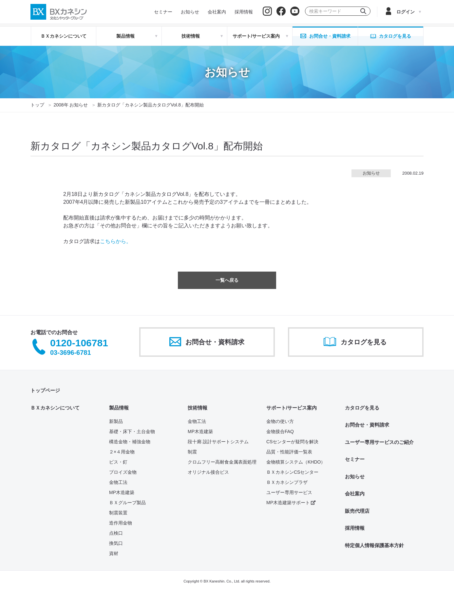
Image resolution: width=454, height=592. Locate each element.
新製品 (116, 421)
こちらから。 (115, 241)
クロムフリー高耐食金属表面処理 (222, 462)
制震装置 (118, 512)
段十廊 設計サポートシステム (218, 441)
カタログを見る (362, 408)
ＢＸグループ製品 (127, 502)
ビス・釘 (118, 462)
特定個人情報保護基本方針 (374, 545)
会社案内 (355, 493)
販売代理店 (357, 511)
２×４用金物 (122, 451)
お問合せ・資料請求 (367, 425)
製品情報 (119, 408)
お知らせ (355, 476)
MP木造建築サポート (290, 502)
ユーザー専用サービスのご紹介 (379, 442)
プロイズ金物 (123, 472)
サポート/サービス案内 (291, 408)
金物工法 (118, 482)
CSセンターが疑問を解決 (292, 441)
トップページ (45, 390)
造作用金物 (120, 522)
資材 (113, 553)
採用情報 (355, 528)
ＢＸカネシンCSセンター (292, 472)
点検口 (116, 533)
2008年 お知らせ (70, 104)
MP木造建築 (121, 492)
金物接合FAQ (280, 431)
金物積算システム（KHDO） (295, 462)
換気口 (116, 543)
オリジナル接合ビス (208, 472)
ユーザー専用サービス (289, 492)
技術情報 (197, 408)
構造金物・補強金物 (129, 441)
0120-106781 (79, 343)
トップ (37, 104)
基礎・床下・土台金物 (132, 431)
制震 (192, 451)
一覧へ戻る (227, 280)
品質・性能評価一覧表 (289, 451)
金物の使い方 (280, 421)
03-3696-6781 (70, 352)
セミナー (355, 459)
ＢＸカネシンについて (63, 36)
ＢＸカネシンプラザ (287, 482)
